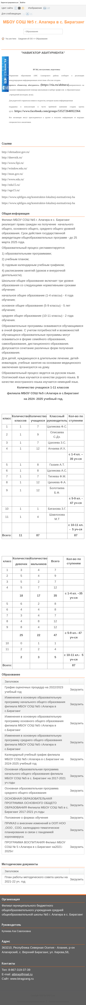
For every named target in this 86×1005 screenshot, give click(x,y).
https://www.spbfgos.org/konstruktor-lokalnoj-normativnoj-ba (38, 197)
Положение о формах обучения (26, 817)
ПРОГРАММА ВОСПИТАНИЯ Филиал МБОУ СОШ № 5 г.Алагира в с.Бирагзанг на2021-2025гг (35, 847)
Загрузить (77, 689)
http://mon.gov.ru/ (12, 173)
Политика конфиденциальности (30, 1001)
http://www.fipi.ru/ (13, 163)
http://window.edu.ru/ (14, 168)
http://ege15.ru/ (11, 190)
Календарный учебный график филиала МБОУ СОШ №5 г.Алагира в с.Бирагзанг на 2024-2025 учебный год (34, 759)
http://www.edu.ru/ (13, 179)
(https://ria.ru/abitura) (54, 84)
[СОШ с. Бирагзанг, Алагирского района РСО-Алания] (43, 21)
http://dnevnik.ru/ (12, 157)
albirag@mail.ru (22, 974)
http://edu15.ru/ (11, 184)
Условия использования (58, 1001)
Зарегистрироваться (9, 2)
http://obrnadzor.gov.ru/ (16, 152)
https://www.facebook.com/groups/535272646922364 (47, 111)
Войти (22, 2)
